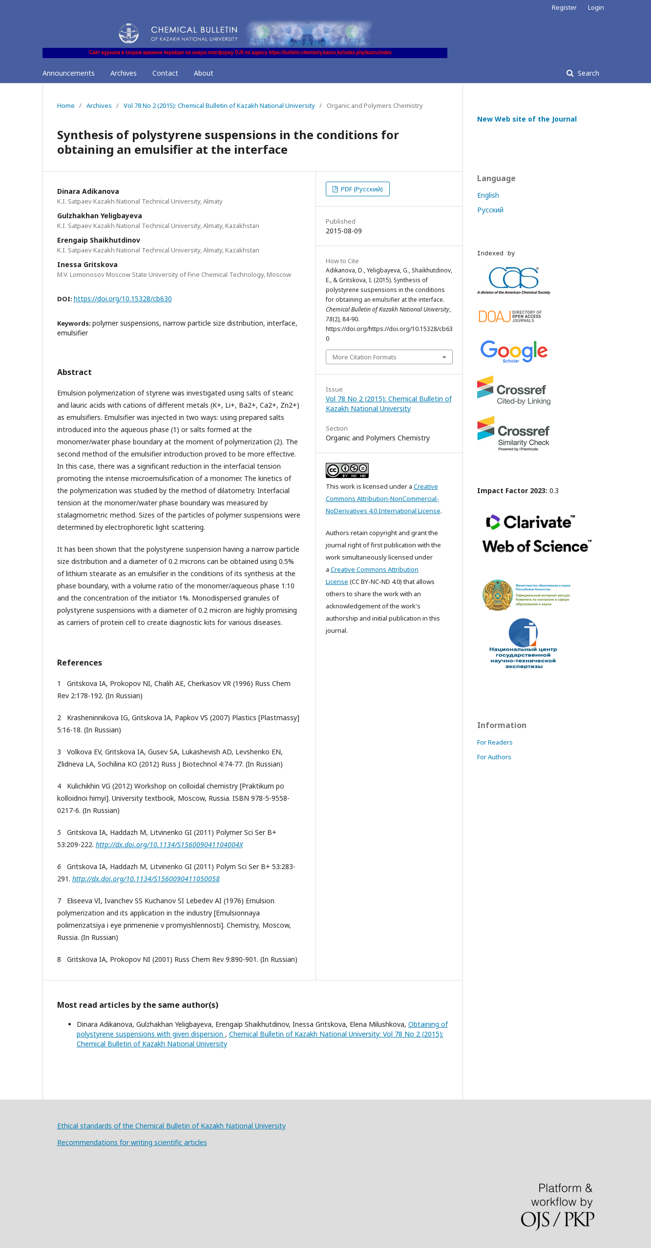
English (488, 195)
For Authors (494, 756)
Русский (490, 209)
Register (564, 7)
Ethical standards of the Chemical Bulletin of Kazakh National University (171, 1125)
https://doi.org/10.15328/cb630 (123, 298)
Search (587, 73)
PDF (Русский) (361, 189)
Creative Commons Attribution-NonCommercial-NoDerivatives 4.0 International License (383, 498)
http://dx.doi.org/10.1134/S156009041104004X (169, 844)
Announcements (68, 73)
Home (66, 105)
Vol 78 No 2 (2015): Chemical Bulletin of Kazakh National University (219, 105)
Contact (165, 73)
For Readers (495, 742)
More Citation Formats (365, 357)
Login (596, 7)
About (203, 73)
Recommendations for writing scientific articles (132, 1142)
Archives (123, 73)
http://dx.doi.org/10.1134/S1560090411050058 (146, 878)
